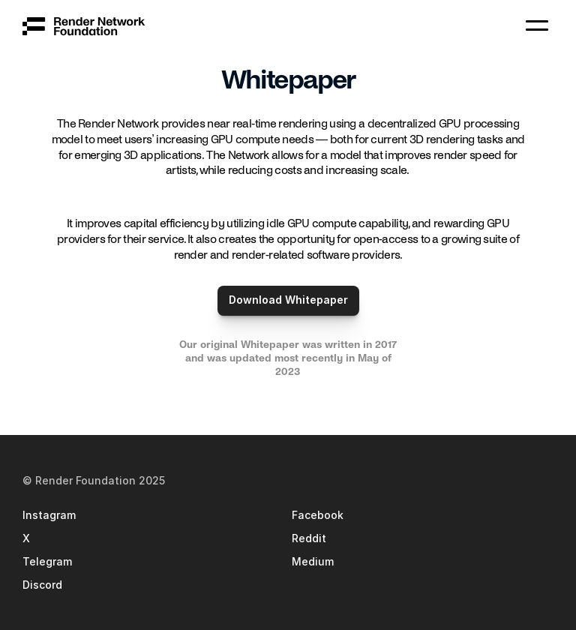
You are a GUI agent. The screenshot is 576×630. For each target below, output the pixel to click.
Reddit (309, 538)
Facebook (318, 514)
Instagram (49, 514)
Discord (42, 584)
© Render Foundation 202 (90, 480)
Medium (313, 561)
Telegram (47, 561)
